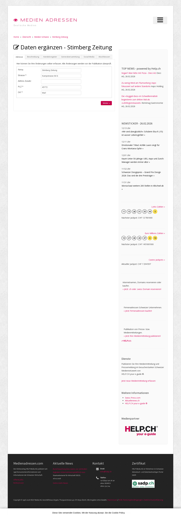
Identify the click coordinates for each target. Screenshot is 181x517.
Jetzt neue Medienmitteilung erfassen (138, 380)
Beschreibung (33, 57)
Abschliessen (104, 57)
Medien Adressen (45, 20)
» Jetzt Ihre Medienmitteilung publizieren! (142, 336)
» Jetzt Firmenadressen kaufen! (138, 310)
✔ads (126, 340)
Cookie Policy (118, 512)
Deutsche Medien (25, 25)
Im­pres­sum (112, 500)
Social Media (89, 57)
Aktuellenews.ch (132, 400)
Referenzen (18, 483)
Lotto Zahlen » (158, 206)
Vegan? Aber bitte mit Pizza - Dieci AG (138, 73)
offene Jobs (18, 479)
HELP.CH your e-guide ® (136, 403)
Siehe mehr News (60, 483)
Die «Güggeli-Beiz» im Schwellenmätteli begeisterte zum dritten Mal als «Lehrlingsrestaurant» (139, 99)
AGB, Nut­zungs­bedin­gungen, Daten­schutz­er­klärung (141, 500)
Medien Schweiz (41, 37)
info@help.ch (106, 471)
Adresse (19, 57)
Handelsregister (50, 57)
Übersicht (26, 37)
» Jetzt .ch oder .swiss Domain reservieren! (142, 289)
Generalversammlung (70, 57)
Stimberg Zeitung (60, 37)
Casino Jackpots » (157, 259)
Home (16, 37)
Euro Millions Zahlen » (155, 233)
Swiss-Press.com (132, 397)
